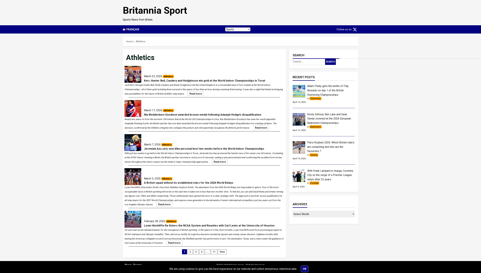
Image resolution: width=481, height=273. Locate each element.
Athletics (168, 76)
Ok (304, 268)
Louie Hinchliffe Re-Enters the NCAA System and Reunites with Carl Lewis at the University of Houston (209, 225)
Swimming (315, 98)
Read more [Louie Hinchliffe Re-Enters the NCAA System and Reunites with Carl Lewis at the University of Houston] (175, 243)
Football (314, 183)
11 (214, 251)
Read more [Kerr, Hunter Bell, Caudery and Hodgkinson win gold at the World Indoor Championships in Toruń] (197, 94)
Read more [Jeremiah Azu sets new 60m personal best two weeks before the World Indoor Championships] (221, 162)
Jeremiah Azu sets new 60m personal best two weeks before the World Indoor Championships (204, 148)
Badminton (315, 127)
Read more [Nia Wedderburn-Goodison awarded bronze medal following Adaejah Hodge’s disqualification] (262, 128)
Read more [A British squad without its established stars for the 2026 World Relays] (165, 205)
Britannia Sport (155, 10)
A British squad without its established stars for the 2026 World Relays (188, 182)
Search (298, 55)
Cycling (313, 155)
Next (222, 251)
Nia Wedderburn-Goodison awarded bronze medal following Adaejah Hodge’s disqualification (202, 114)
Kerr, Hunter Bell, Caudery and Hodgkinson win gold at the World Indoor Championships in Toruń (204, 80)
